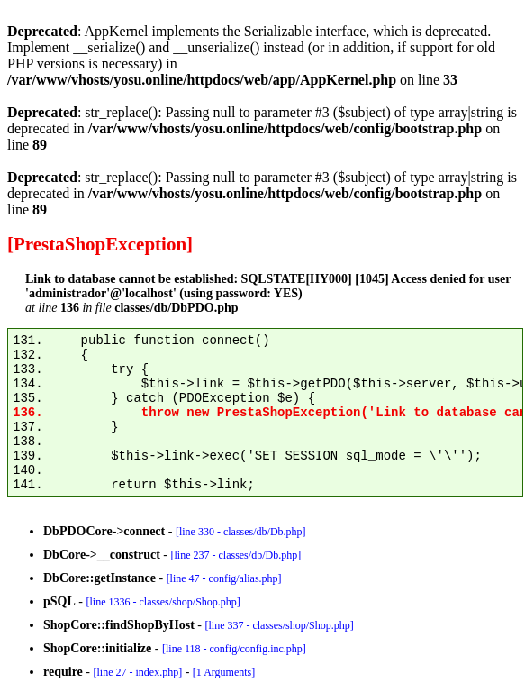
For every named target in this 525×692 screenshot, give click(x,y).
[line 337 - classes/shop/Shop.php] (278, 625)
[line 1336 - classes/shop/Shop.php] (163, 602)
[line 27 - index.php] (137, 672)
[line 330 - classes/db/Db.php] (241, 531)
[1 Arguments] (224, 672)
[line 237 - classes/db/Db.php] (235, 555)
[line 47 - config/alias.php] (224, 578)
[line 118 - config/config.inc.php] (234, 648)
